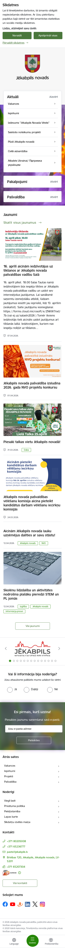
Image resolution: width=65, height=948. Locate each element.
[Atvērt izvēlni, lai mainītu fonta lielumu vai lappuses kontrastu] (51, 942)
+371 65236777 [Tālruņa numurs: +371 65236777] (16, 846)
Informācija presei (14, 611)
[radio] (12, 689)
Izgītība (23, 606)
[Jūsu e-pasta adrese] (33, 728)
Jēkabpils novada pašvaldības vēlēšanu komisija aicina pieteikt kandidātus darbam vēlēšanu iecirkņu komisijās (31, 503)
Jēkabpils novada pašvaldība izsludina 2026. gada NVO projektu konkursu (31, 385)
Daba (26, 450)
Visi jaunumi (33, 626)
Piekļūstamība (12, 811)
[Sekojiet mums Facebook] (5, 904)
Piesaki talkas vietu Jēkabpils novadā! (31, 442)
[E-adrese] (9, 873)
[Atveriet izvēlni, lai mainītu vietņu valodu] (14, 942)
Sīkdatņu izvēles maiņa (17, 822)
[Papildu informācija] (19, 872)
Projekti (8, 776)
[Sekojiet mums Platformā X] (35, 904)
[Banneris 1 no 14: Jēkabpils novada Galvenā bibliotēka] (32, 648)
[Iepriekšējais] (6, 648)
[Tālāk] (59, 648)
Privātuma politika (14, 806)
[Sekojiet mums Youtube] (12, 904)
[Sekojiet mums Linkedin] (27, 904)
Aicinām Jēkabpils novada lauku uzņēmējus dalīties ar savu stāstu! (29, 533)
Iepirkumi (9, 771)
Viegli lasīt (9, 800)
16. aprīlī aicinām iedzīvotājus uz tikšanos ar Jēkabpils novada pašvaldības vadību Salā (28, 270)
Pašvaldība (10, 781)
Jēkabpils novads (28, 543)
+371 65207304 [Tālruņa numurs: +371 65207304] (16, 866)
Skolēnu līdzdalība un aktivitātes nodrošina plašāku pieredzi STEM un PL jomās (31, 594)
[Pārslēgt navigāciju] (33, 941)
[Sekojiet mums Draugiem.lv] (20, 904)
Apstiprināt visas (47, 35)
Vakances (9, 765)
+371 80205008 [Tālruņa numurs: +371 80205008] (16, 841)
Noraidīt (17, 35)
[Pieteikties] (33, 740)
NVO (44, 543)
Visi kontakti (20, 883)
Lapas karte (11, 816)
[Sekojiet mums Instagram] (42, 904)
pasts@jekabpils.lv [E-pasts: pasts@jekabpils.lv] (17, 851)
